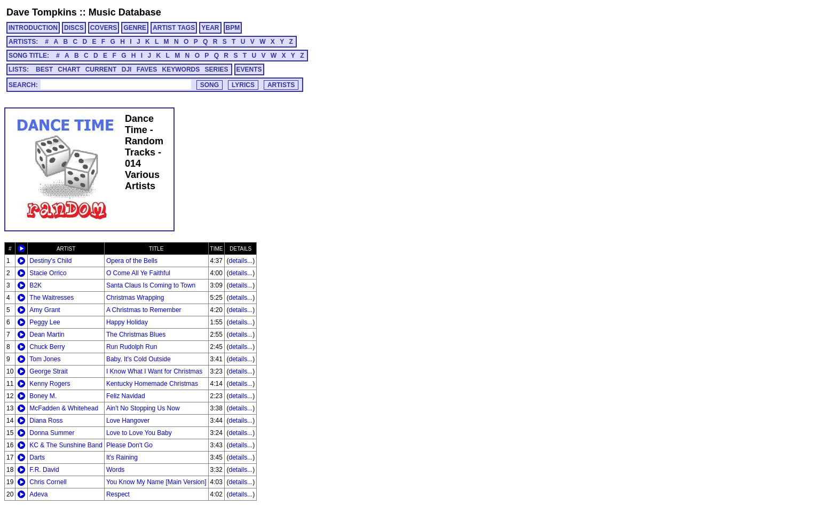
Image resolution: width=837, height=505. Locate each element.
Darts (37, 457)
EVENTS (249, 69)
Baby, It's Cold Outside (138, 359)
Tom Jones (44, 359)
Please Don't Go (129, 445)
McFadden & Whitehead (63, 408)
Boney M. (43, 396)
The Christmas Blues (135, 334)
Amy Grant (44, 310)
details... (240, 261)
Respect (118, 494)
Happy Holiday (127, 322)
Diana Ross (45, 420)
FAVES (147, 69)
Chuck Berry (47, 347)
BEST (44, 69)
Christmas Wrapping (135, 297)
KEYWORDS (181, 69)
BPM (233, 28)
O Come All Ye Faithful (138, 273)
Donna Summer (51, 433)
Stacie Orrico (47, 273)
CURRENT (101, 69)
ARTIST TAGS (174, 28)
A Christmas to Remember (143, 310)
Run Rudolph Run (131, 347)
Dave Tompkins (41, 12)
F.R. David (44, 469)
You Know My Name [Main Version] (156, 482)
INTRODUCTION (33, 28)
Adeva (38, 494)
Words (115, 469)
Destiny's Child (50, 261)
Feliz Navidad (125, 396)
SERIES (216, 69)
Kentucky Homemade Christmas (152, 383)
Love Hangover (127, 420)
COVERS (103, 28)
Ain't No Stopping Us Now (143, 408)
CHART (69, 69)
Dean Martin (46, 334)
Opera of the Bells (131, 261)
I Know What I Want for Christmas (154, 371)
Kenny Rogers (49, 383)
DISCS (74, 28)
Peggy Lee (44, 322)
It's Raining (122, 457)
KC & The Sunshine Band (65, 445)
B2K (35, 285)
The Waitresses (51, 297)
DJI (127, 69)
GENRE (134, 28)
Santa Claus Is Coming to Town (150, 285)
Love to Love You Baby (139, 433)
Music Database (125, 12)
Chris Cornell (47, 482)
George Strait (48, 371)
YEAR (210, 28)
